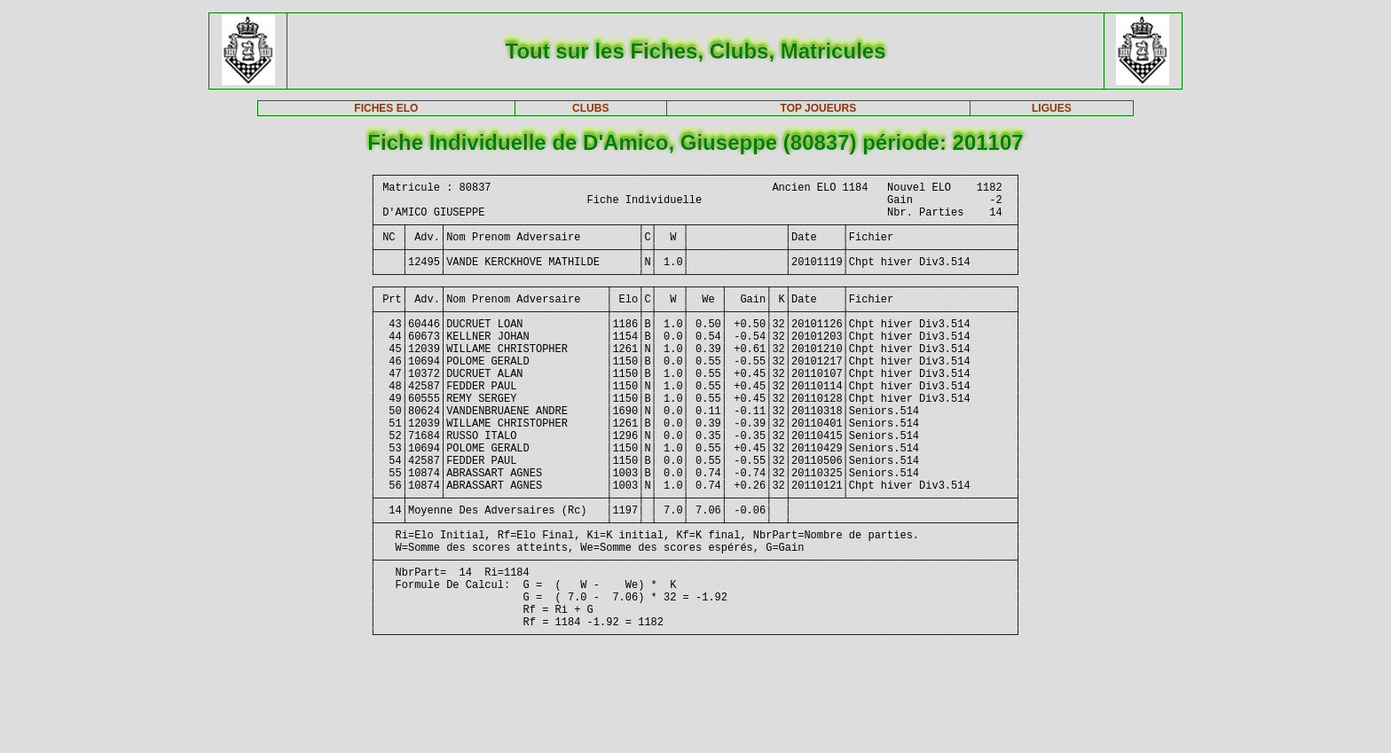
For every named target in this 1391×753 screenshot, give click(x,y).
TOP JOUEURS (819, 108)
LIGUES (1052, 108)
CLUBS (590, 108)
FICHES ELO (386, 108)
